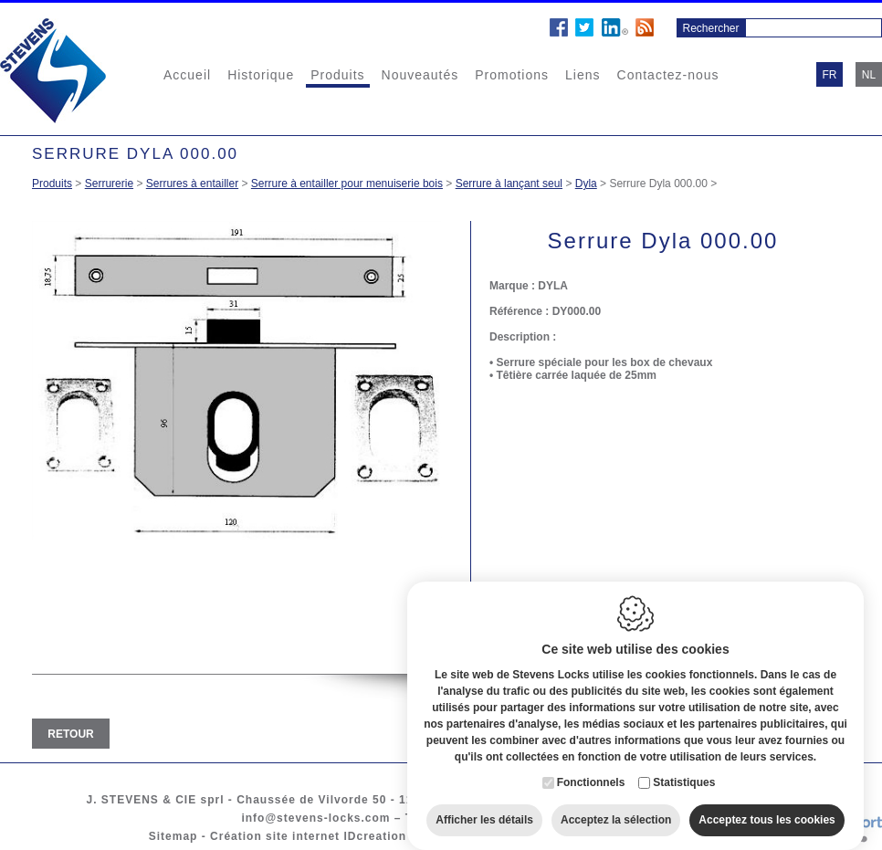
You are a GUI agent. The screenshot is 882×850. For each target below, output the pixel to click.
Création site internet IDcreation (308, 836)
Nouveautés (420, 75)
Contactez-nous (668, 75)
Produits (337, 75)
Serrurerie (109, 183)
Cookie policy (492, 836)
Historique (260, 75)
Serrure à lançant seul (509, 183)
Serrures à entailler (192, 183)
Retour (70, 734)
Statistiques (684, 764)
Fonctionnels (591, 764)
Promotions (512, 75)
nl (869, 74)
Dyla (586, 183)
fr (830, 74)
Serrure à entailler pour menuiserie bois (347, 183)
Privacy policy (590, 836)
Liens (582, 75)
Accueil (187, 75)
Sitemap (173, 836)
